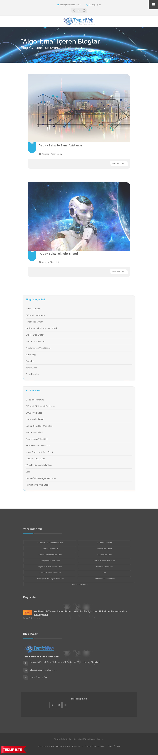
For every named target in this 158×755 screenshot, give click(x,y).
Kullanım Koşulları (46, 746)
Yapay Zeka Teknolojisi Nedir (59, 253)
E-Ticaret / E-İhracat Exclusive (40, 406)
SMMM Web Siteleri (35, 335)
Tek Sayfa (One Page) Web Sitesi (41, 478)
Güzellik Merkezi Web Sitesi (39, 465)
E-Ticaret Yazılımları (35, 315)
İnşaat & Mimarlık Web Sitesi (39, 452)
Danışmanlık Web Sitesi (37, 439)
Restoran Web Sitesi (35, 458)
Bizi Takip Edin (79, 699)
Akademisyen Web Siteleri (38, 348)
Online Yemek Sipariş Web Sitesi (41, 328)
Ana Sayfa (106, 59)
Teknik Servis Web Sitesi (37, 485)
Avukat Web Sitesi (34, 432)
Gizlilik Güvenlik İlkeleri (95, 746)
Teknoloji (54, 262)
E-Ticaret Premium (35, 400)
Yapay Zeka (56, 154)
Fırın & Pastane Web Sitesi (38, 445)
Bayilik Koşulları (63, 746)
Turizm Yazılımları (34, 322)
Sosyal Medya (32, 374)
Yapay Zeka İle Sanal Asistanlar (60, 145)
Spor (28, 472)
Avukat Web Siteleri (35, 341)
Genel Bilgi (31, 354)
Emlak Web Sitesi (34, 413)
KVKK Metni (77, 746)
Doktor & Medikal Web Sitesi (39, 426)
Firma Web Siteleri (35, 419)
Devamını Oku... (119, 163)
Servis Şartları (114, 746)
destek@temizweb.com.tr (69, 5)
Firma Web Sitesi (34, 308)
